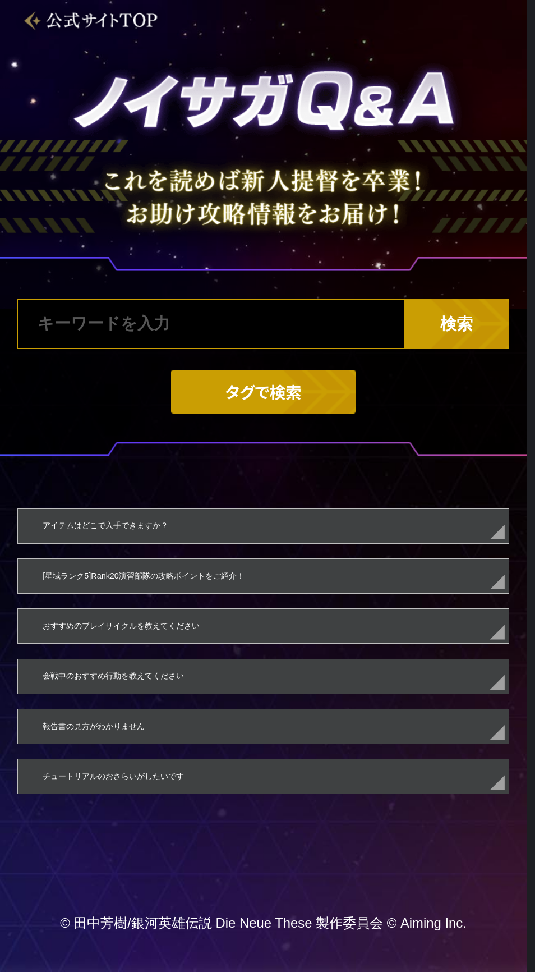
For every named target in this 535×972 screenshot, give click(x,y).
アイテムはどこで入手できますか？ (105, 525)
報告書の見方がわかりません (94, 726)
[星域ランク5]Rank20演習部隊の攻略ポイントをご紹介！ (144, 575)
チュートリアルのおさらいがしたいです (113, 776)
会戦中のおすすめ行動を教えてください (113, 675)
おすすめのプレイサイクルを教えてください (121, 625)
